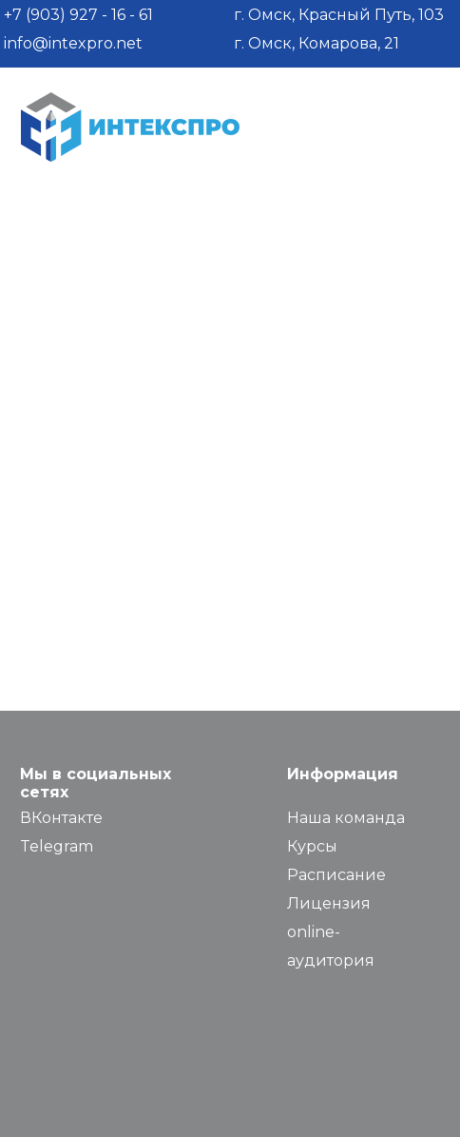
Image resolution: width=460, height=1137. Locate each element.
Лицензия (329, 903)
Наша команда (346, 818)
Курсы (312, 846)
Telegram (56, 846)
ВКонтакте (61, 818)
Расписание (336, 875)
